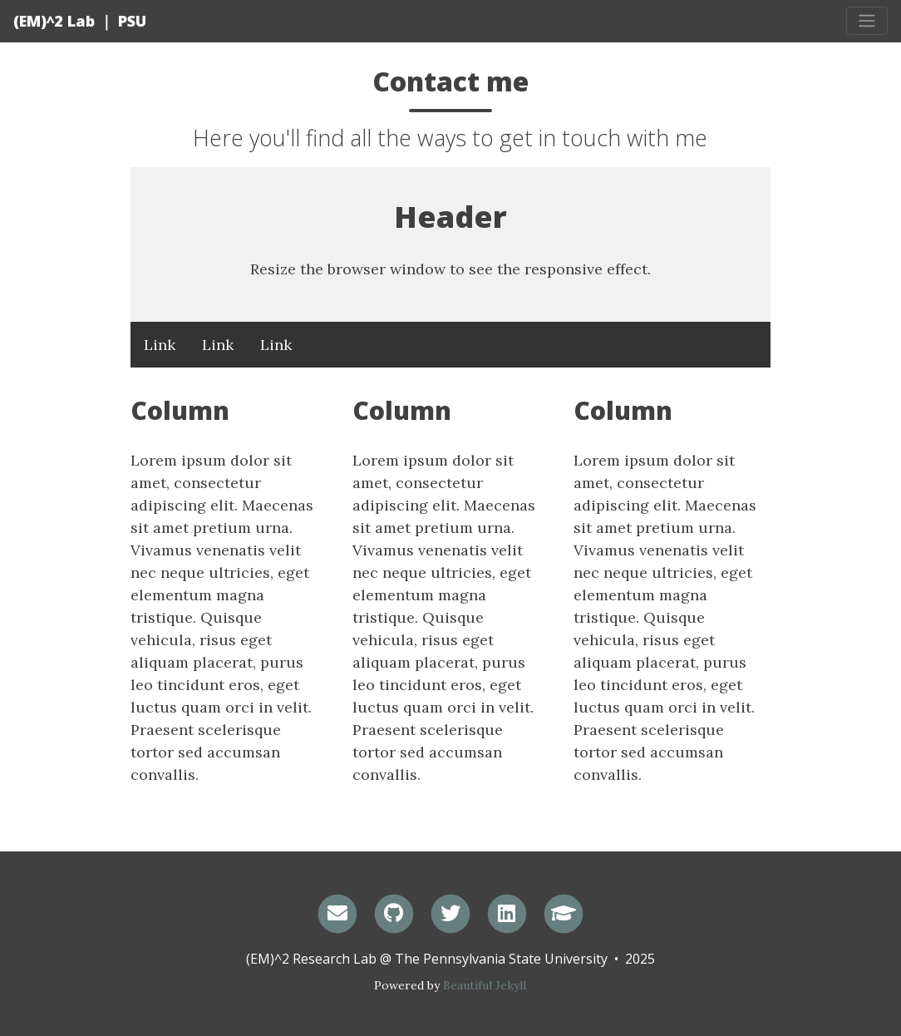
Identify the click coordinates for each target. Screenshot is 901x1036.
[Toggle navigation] (867, 21)
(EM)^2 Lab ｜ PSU (79, 21)
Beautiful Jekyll (484, 985)
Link (159, 344)
